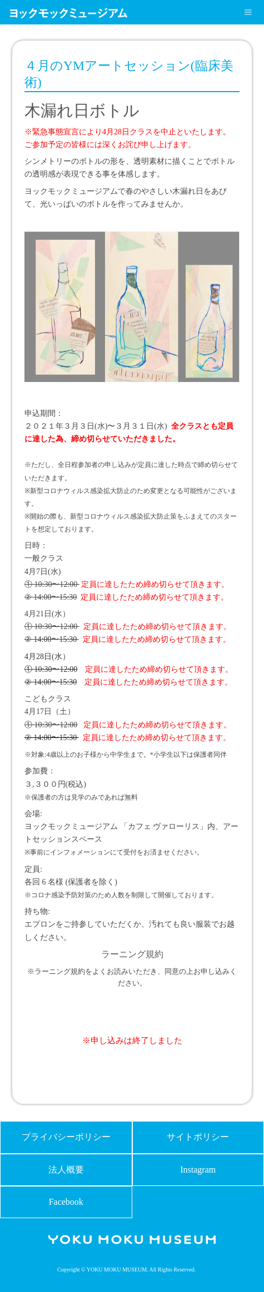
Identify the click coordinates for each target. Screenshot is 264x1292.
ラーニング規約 (132, 954)
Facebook (66, 1201)
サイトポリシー (198, 1137)
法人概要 (66, 1169)
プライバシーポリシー (66, 1137)
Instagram (198, 1169)
